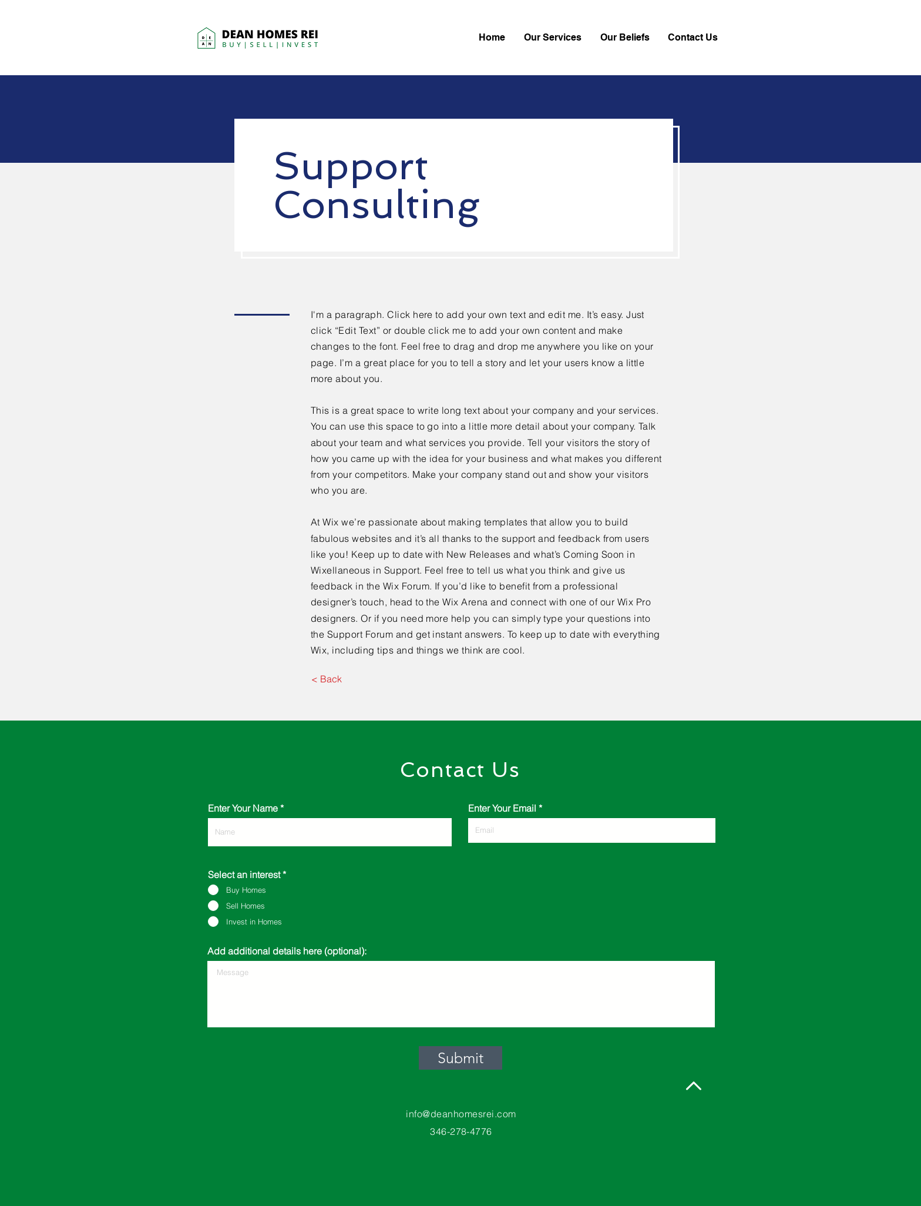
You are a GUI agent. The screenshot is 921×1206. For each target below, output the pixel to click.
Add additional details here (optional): (287, 951)
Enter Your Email (502, 808)
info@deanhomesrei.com (461, 1114)
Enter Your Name (243, 808)
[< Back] (326, 679)
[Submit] (460, 1058)
